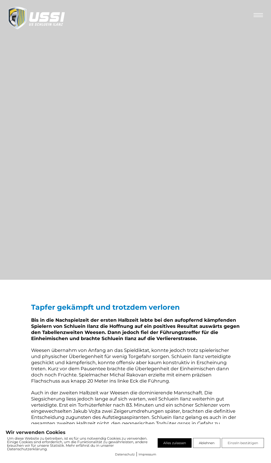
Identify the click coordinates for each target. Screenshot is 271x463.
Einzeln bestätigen (243, 443)
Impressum (147, 454)
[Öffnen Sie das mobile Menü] (258, 15)
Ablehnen (206, 443)
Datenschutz (125, 454)
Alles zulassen (174, 443)
